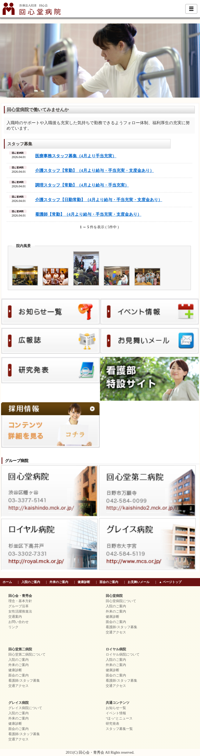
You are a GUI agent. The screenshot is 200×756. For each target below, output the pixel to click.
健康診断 (84, 582)
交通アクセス (116, 632)
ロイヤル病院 (116, 649)
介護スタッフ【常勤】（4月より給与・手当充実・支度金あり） (94, 170)
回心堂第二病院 (20, 649)
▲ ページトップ (170, 582)
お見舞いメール (138, 582)
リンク (13, 627)
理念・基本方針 (20, 601)
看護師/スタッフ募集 (121, 627)
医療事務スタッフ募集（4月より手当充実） (75, 156)
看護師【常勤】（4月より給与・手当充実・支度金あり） (88, 214)
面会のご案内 (108, 582)
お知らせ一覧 (116, 708)
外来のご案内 (58, 582)
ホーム (7, 582)
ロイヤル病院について (123, 654)
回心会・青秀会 (20, 596)
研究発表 (112, 723)
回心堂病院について (121, 601)
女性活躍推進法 (20, 611)
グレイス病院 (18, 703)
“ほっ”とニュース (119, 718)
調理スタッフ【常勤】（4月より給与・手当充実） (82, 185)
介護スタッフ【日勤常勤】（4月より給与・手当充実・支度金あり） (98, 199)
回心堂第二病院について (27, 654)
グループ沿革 (18, 606)
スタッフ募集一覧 (119, 729)
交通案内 (15, 617)
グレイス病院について (25, 708)
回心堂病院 (114, 596)
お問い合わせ (18, 622)
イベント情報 (116, 713)
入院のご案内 (30, 582)
